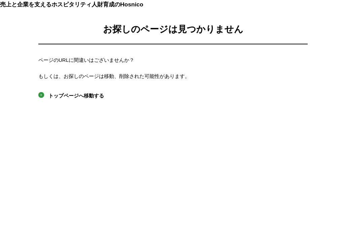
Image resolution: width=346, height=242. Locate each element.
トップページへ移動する (76, 95)
